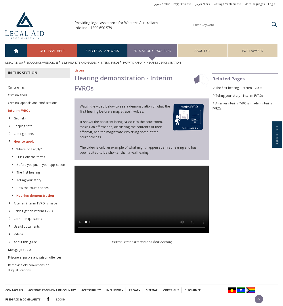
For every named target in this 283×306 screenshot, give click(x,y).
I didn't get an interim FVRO (33, 211)
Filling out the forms (30, 157)
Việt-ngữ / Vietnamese (227, 4)
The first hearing (28, 172)
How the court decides (32, 188)
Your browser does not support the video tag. (142, 199)
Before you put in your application (40, 164)
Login (271, 4)
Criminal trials (17, 95)
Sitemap (152, 290)
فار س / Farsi (202, 4)
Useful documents (27, 226)
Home (16, 50)
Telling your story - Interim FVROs (239, 95)
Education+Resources (152, 51)
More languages (255, 4)
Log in (60, 299)
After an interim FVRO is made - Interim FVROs (242, 105)
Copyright (171, 290)
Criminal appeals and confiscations (32, 103)
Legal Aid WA (14, 62)
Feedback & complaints (22, 299)
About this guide (25, 242)
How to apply (133, 62)
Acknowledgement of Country (52, 290)
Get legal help (52, 51)
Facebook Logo (48, 299)
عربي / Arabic (162, 4)
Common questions (28, 219)
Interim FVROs (110, 62)
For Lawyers (252, 51)
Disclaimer (193, 290)
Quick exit (277, 134)
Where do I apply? (29, 149)
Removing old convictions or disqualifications (28, 267)
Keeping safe (23, 126)
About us (202, 51)
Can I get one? (24, 134)
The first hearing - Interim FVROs (238, 88)
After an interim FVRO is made (35, 203)
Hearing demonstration (35, 195)
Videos (18, 234)
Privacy (134, 290)
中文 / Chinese (182, 4)
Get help (20, 118)
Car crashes (16, 87)
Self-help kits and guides (79, 62)
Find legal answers (102, 51)
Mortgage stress (20, 249)
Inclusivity (114, 290)
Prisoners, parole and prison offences (34, 257)
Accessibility (91, 290)
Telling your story (28, 180)
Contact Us (14, 290)
